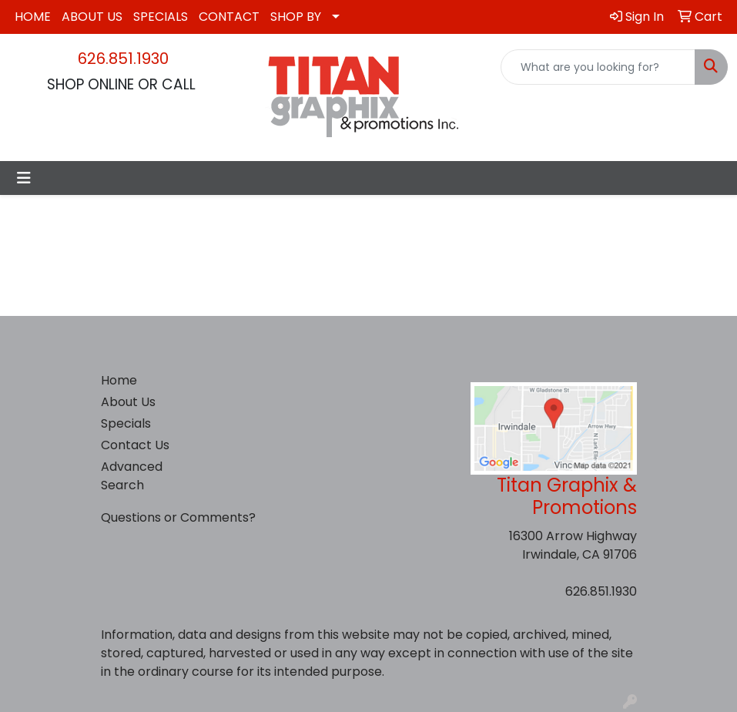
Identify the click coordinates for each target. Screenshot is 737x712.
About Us (128, 402)
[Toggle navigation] (24, 178)
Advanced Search (131, 476)
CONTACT (229, 16)
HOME (33, 16)
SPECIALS (160, 16)
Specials (126, 423)
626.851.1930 (123, 58)
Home (119, 380)
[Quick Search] (598, 67)
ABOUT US (92, 16)
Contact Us (135, 445)
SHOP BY (295, 16)
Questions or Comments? (178, 517)
